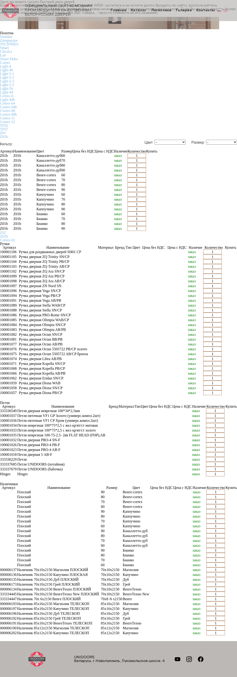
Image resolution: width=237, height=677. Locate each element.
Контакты (205, 10)
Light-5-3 (7, 81)
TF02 (4, 125)
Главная (119, 10)
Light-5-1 (7, 74)
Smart (4, 48)
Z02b (4, 236)
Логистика (162, 10)
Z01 (3, 133)
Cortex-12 (7, 122)
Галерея (184, 10)
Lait (3, 55)
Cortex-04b (8, 107)
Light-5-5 (7, 85)
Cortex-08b (8, 114)
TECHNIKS (9, 44)
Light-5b (6, 88)
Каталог (139, 10)
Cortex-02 (7, 240)
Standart (6, 37)
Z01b (4, 137)
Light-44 (6, 92)
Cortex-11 (7, 118)
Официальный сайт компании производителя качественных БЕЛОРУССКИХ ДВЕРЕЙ (47, 10)
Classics (6, 51)
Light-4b (6, 70)
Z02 (3, 233)
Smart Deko (9, 59)
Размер (197, 142)
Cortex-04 (7, 103)
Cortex (5, 63)
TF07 (4, 129)
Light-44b (7, 100)
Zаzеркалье (9, 40)
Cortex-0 (6, 96)
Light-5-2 (7, 77)
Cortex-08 (7, 111)
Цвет (148, 142)
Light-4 (5, 66)
